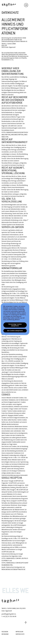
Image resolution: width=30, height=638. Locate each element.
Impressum (19, 632)
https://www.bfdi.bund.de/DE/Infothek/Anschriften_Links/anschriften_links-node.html (15, 135)
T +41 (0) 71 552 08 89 (9, 616)
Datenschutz (20, 634)
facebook (5, 632)
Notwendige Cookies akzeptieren (15, 325)
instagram (5, 634)
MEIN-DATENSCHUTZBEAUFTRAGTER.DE (13, 569)
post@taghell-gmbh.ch (9, 614)
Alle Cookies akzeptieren (15, 331)
